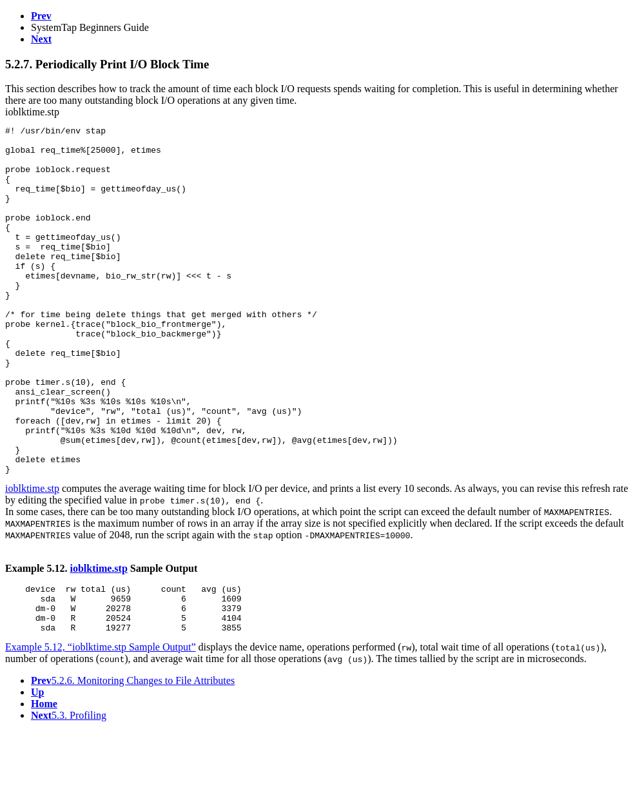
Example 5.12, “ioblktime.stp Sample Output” (100, 726)
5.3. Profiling (68, 794)
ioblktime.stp (32, 557)
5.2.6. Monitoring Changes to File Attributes (133, 759)
